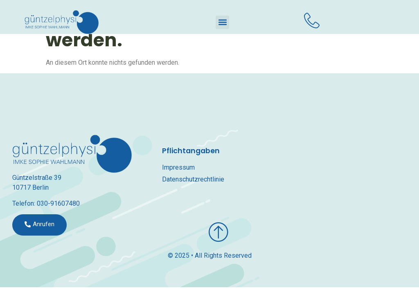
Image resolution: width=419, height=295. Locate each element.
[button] (222, 22)
